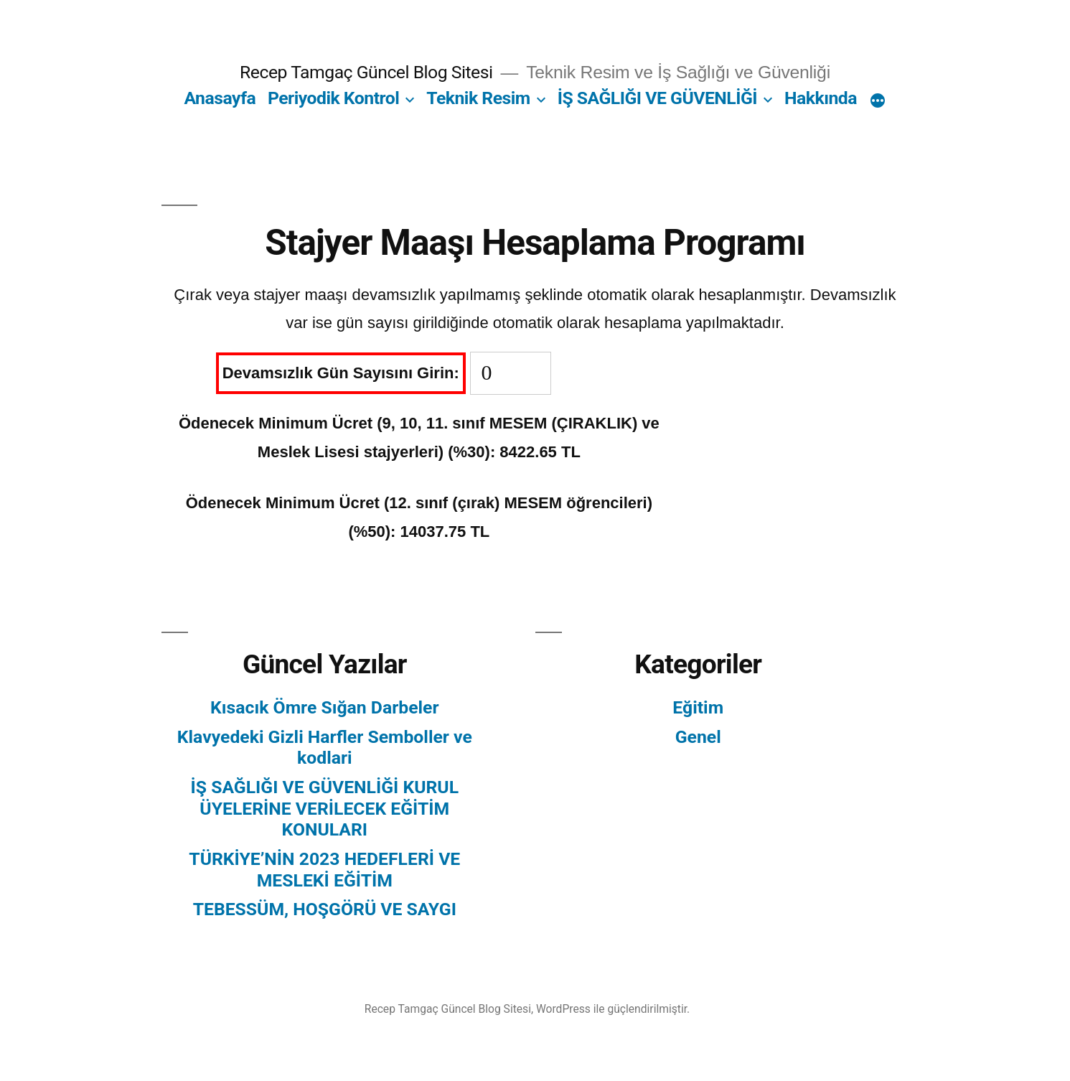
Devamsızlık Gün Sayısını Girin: (340, 373)
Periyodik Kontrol (333, 98)
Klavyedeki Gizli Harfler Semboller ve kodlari (324, 747)
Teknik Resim (478, 98)
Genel (698, 736)
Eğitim (697, 707)
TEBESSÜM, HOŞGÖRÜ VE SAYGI (324, 909)
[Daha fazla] (877, 101)
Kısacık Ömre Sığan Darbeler (324, 707)
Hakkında (820, 98)
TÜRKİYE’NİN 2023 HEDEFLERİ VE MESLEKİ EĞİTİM (324, 869)
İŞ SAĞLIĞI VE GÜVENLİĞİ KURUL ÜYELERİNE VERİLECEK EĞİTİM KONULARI (325, 808)
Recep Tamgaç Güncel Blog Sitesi (366, 72)
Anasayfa (219, 98)
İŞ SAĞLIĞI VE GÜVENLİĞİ (657, 98)
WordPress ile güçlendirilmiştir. (613, 1009)
